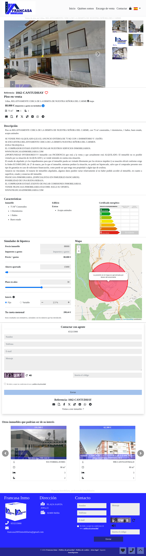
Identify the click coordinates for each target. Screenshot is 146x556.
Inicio (72, 8)
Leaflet (118, 319)
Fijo (9, 302)
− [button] (79, 251)
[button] (5, 453)
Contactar (122, 8)
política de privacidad (39, 384)
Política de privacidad (67, 550)
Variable (26, 302)
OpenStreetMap (128, 319)
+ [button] (79, 247)
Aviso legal (95, 550)
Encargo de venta (105, 8)
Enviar (73, 392)
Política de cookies (83, 550)
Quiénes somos (86, 8)
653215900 (73, 331)
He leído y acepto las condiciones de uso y (26, 384)
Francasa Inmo (52, 550)
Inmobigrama (73, 552)
